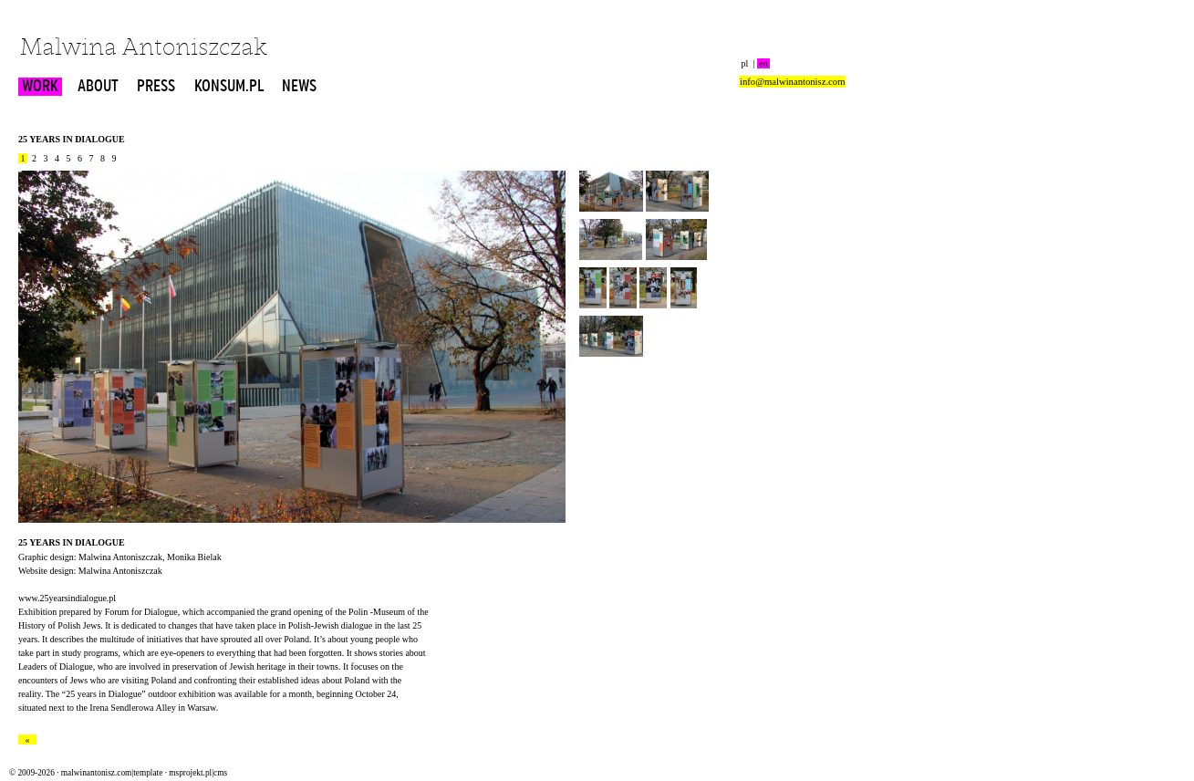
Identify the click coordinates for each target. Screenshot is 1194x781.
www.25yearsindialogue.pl (67, 598)
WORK (40, 86)
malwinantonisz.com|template (111, 772)
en (763, 63)
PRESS (156, 86)
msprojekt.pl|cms (198, 772)
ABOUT (98, 86)
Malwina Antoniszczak (143, 48)
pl (745, 63)
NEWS (299, 86)
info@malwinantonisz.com (792, 82)
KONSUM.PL (229, 86)
